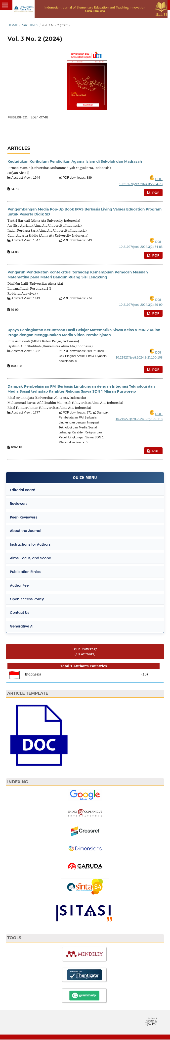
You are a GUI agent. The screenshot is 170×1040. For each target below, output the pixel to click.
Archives (29, 25)
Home (12, 25)
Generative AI (22, 626)
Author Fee (19, 585)
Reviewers (19, 503)
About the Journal (25, 530)
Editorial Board (23, 489)
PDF (155, 193)
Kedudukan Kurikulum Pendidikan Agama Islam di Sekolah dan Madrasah (74, 161)
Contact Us (19, 613)
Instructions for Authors (30, 544)
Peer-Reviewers (23, 517)
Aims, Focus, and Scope (30, 558)
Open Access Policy (27, 599)
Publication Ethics (25, 572)
